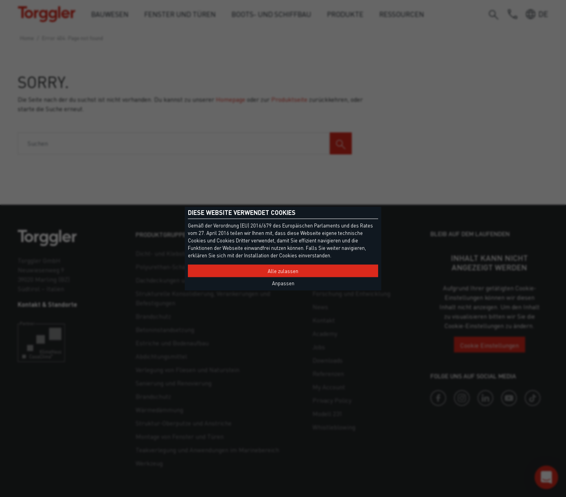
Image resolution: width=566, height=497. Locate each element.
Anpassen (283, 283)
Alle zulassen (283, 271)
